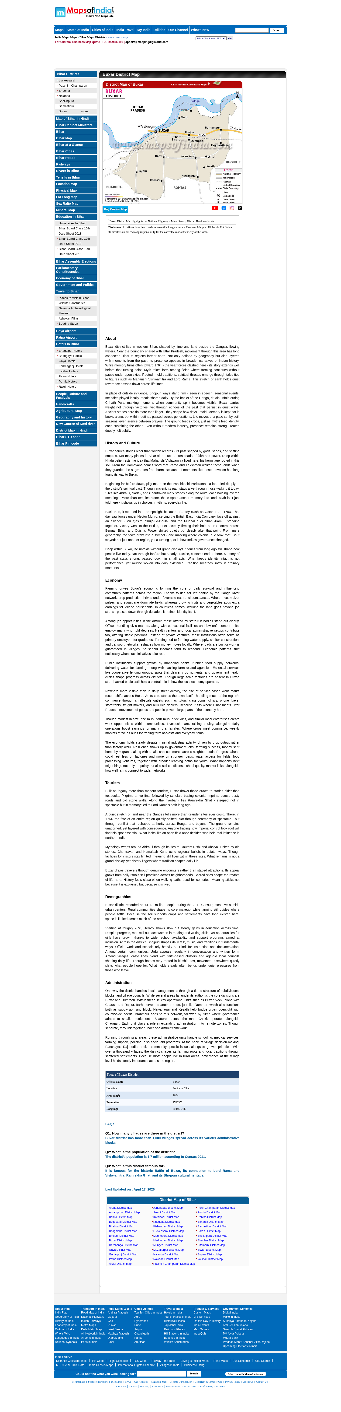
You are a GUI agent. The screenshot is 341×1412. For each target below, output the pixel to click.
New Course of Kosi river (75, 424)
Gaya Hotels (67, 361)
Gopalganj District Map (123, 1254)
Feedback (121, 1386)
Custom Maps (202, 1312)
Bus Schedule (241, 1361)
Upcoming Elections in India (240, 1346)
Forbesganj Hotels (71, 366)
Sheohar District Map (211, 1240)
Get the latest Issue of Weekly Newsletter (204, 1386)
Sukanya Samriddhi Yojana (239, 1321)
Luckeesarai (67, 80)
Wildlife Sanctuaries (72, 303)
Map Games (201, 1329)
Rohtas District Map (210, 1217)
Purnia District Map (209, 1212)
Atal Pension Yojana (235, 1325)
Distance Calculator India (71, 1361)
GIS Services (202, 1316)
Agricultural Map (69, 411)
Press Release (173, 1386)
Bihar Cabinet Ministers (74, 125)
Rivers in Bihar (67, 171)
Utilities (159, 30)
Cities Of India (143, 1308)
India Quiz (200, 1333)
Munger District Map (165, 1245)
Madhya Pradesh (118, 1333)
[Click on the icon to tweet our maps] (240, 209)
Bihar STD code (68, 437)
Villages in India (169, 1365)
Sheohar (64, 90)
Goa (110, 1321)
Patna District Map (120, 1259)
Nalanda (64, 96)
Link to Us (157, 1386)
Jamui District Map (164, 1212)
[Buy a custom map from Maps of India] (115, 212)
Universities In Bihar (72, 223)
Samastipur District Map (212, 1226)
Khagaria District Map (166, 1221)
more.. (85, 111)
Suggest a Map (158, 1381)
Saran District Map (209, 1231)
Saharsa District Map (211, 1221)
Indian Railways (91, 1321)
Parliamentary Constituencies (67, 270)
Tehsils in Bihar (68, 177)
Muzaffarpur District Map (168, 1249)
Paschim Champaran (73, 85)
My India (143, 30)
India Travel (125, 30)
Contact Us (262, 1381)
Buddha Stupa (68, 323)
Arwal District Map (120, 1263)
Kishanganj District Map (168, 1226)
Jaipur (138, 1329)
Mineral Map (65, 210)
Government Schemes (238, 1308)
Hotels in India (173, 1312)
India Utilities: (64, 1357)
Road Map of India (92, 1312)
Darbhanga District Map (123, 1245)
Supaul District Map (210, 1254)
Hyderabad (141, 1321)
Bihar (60, 131)
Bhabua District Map (121, 1226)
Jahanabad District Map (168, 1207)
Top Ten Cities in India (148, 1312)
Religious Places (174, 1329)
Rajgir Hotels (67, 386)
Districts (100, 37)
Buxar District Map (120, 1240)
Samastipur (66, 106)
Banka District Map (121, 1217)
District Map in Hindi (72, 430)
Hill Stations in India (176, 1333)
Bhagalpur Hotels (70, 350)
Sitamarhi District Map (211, 1245)
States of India (78, 30)
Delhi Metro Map (91, 1329)
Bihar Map (86, 37)
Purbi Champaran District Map (216, 1207)
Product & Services (206, 1308)
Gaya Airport (66, 331)
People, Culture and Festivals (71, 396)
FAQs (128, 1381)
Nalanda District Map (166, 1254)
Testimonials (78, 1381)
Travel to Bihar (67, 291)
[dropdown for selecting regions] (211, 38)
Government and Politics (75, 285)
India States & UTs (120, 1308)
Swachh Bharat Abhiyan (238, 1329)
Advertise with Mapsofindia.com (245, 1374)
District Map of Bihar (177, 1200)
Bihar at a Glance (69, 145)
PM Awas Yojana (233, 1333)
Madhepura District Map (168, 1235)
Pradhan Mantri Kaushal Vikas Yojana (246, 1342)
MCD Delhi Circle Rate (70, 1365)
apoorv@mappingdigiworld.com (146, 42)
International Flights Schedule (136, 1365)
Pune (137, 1325)
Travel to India (173, 1308)
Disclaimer (116, 1381)
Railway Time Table (164, 1361)
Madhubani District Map (168, 1240)
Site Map (144, 1386)
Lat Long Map (66, 197)
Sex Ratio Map (67, 203)
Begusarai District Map (123, 1221)
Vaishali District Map (210, 1259)
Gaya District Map (120, 1249)
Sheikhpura (66, 101)
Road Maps (221, 1361)
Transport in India (93, 1308)
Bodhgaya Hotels (70, 356)
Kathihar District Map (166, 1217)
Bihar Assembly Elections (76, 261)
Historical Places (174, 1321)
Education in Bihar (70, 216)
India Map (61, 37)
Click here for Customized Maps (189, 84)
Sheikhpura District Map (212, 1235)
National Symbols (66, 1342)
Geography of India (67, 1316)
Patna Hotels (67, 376)
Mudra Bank (230, 1337)
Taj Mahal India (173, 1325)
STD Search (262, 1361)
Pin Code (97, 1361)
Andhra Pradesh (118, 1312)
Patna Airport (66, 337)
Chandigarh (141, 1333)
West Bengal (116, 1329)
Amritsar (139, 1342)
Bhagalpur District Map (123, 1231)
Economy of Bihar (70, 278)
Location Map (66, 184)
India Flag (61, 1312)
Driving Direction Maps (194, 1361)
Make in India (231, 1316)
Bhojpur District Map (121, 1235)
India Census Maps (101, 1365)
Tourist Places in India (177, 1316)
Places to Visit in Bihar (74, 298)
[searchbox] (252, 30)
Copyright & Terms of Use (208, 1381)
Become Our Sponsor (181, 1381)
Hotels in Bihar (67, 344)
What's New (200, 30)
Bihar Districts (68, 74)
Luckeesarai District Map (168, 1231)
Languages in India (67, 1337)
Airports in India (90, 1337)
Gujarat (112, 1316)
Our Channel (178, 30)
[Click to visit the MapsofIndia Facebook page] (223, 209)
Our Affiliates (141, 1381)
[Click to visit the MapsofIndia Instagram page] (232, 209)
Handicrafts (65, 404)
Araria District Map (120, 1207)
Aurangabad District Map (124, 1212)
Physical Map (66, 190)
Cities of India (102, 30)
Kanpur (139, 1337)
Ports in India (89, 1342)
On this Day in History (207, 1321)
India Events (201, 1325)
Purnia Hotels (68, 381)
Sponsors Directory (98, 1381)
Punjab (112, 1325)
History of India (64, 1321)
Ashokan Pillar (68, 318)
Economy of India (66, 1325)
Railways (63, 164)
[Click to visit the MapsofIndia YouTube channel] (215, 209)
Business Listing (194, 1365)
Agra (137, 1316)
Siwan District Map (209, 1249)
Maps (59, 30)
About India (62, 1308)
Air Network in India (93, 1333)
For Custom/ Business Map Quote (77, 42)
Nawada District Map (166, 1259)
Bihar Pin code (67, 443)
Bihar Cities (65, 151)
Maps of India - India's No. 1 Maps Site (60, 12)
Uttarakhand (115, 1337)
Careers (133, 1386)
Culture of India (64, 1329)
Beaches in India (174, 1337)
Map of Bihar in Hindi (72, 118)
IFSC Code (140, 1361)
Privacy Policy (232, 1381)
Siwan (63, 111)
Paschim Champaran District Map (174, 1263)
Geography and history (74, 417)
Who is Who (62, 1333)
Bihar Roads (65, 158)
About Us (248, 1381)
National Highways (92, 1316)
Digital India (230, 1312)
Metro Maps (88, 1325)
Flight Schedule (118, 1361)
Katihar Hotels (68, 371)
